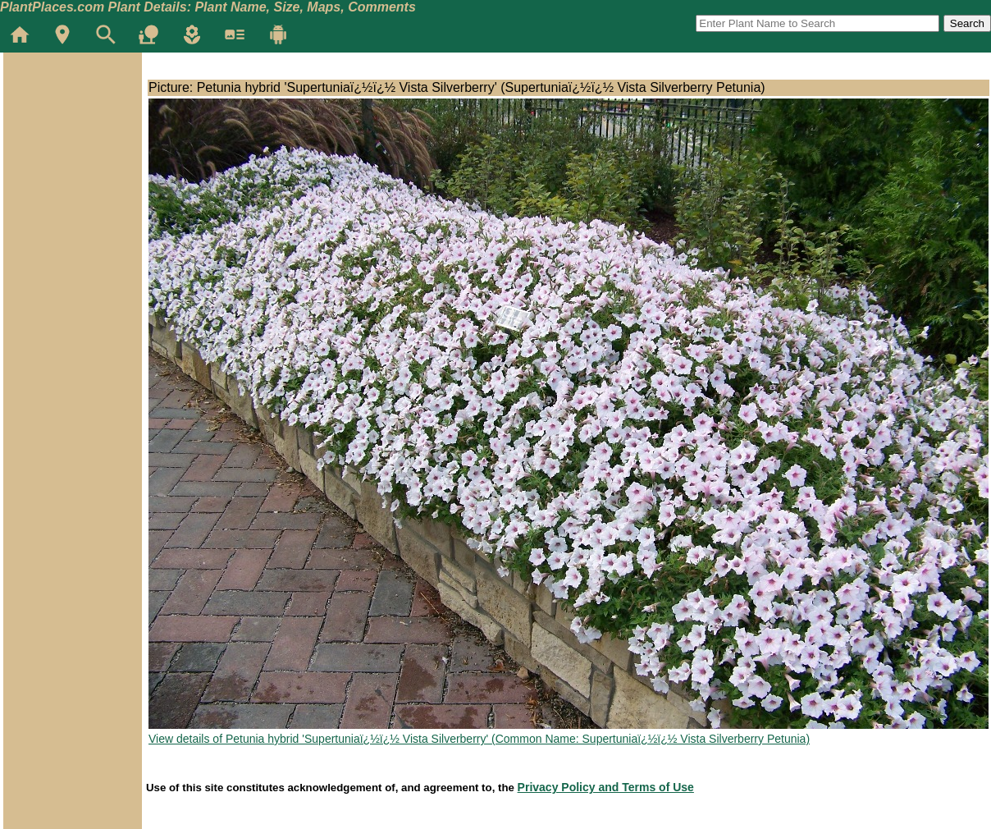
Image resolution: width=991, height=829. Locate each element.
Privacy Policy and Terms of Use (606, 787)
